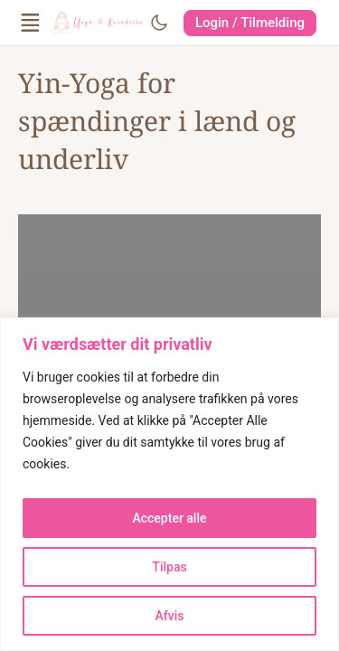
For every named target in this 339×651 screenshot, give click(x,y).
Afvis (169, 616)
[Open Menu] (30, 22)
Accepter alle (169, 518)
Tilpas (169, 567)
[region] (169, 484)
